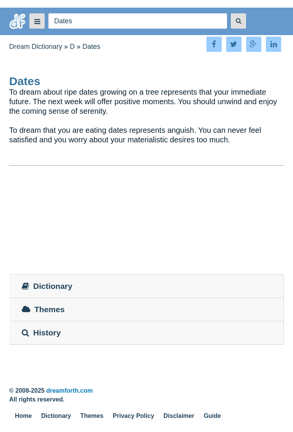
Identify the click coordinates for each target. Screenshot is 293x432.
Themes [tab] (43, 309)
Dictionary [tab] (47, 286)
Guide (212, 416)
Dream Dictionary (35, 46)
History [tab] (41, 332)
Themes (91, 416)
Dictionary (56, 416)
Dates (91, 46)
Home (23, 416)
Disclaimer (179, 416)
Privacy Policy (134, 416)
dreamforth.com (69, 390)
